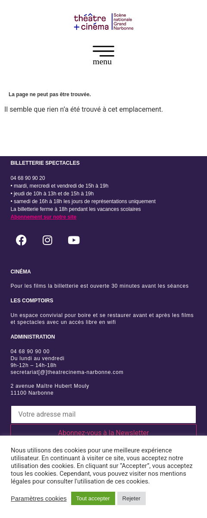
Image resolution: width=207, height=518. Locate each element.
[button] (103, 57)
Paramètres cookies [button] (39, 498)
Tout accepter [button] (93, 498)
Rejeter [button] (131, 498)
